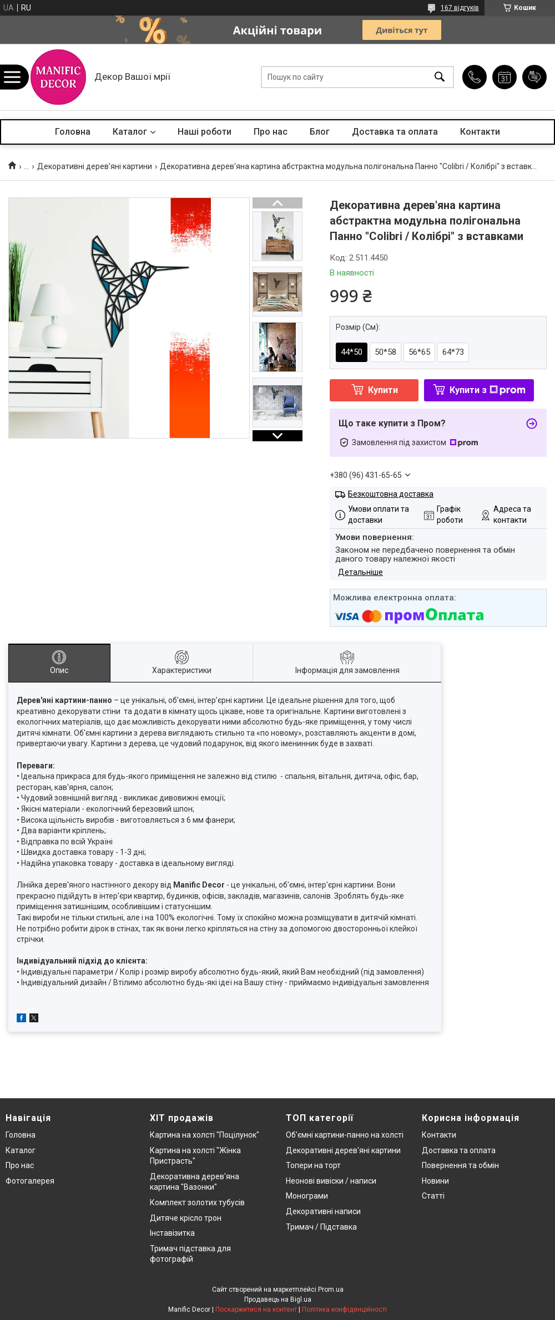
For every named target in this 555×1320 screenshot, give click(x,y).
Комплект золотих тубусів (197, 1202)
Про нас (270, 131)
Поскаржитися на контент (256, 1309)
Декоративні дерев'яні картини (94, 166)
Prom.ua (331, 1289)
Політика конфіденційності (344, 1309)
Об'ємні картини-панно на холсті (344, 1134)
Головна (72, 131)
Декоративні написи (323, 1211)
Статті (433, 1195)
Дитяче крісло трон (185, 1218)
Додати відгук (534, 77)
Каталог (130, 131)
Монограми (307, 1195)
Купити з (488, 390)
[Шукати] (439, 77)
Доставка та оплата (395, 131)
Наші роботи (204, 131)
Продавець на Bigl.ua (277, 1299)
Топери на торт (313, 1165)
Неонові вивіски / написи (331, 1180)
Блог (320, 131)
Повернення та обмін (460, 1165)
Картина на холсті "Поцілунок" (204, 1134)
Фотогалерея (30, 1180)
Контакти (480, 131)
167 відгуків (460, 8)
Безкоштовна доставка (390, 494)
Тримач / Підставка (321, 1226)
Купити (383, 390)
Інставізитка (172, 1233)
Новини (435, 1180)
